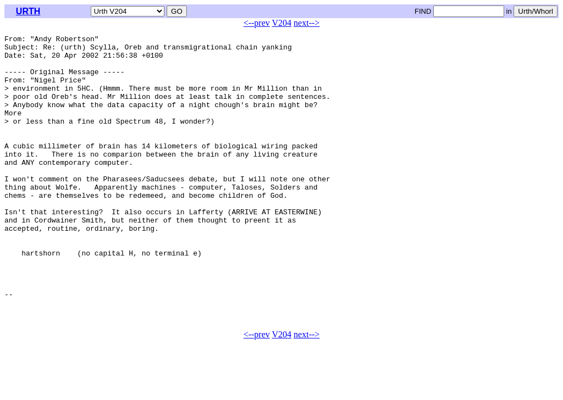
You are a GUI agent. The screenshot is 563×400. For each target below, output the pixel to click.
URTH (28, 11)
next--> (306, 22)
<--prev (257, 22)
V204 (282, 22)
